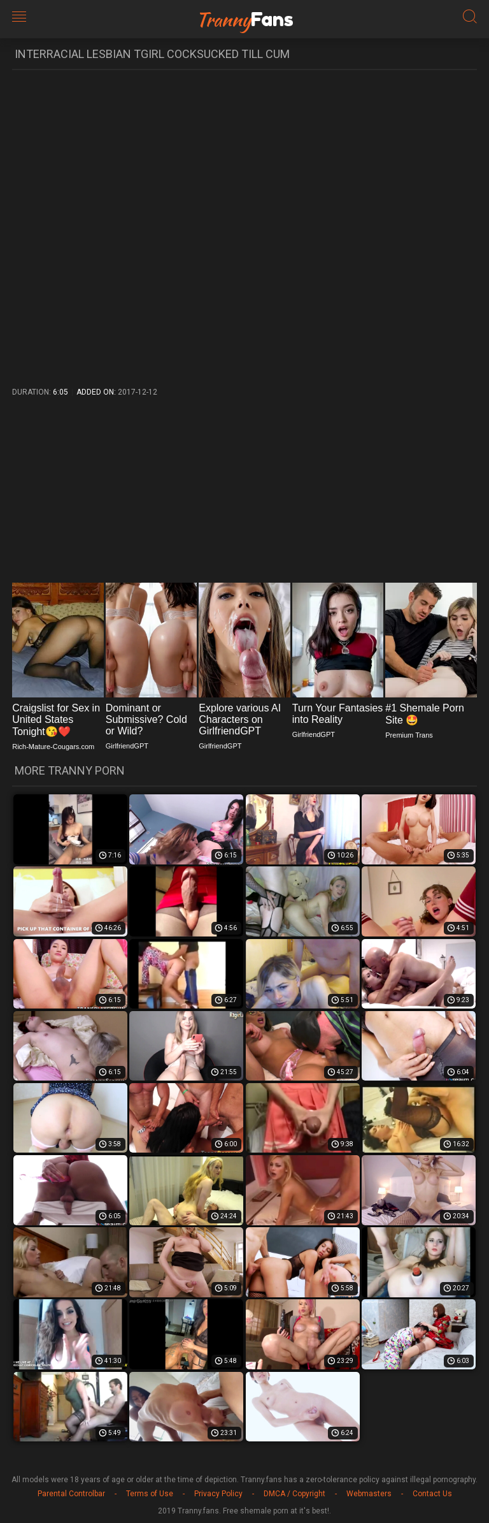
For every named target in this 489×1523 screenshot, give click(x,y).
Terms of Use (149, 1493)
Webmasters (369, 1493)
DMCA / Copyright (294, 1493)
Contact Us (432, 1493)
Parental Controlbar (71, 1493)
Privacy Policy (218, 1493)
